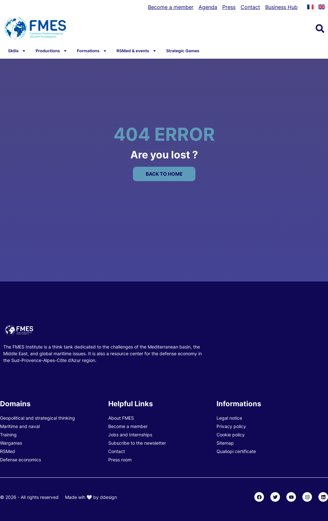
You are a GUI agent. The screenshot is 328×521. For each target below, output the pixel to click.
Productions (51, 50)
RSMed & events (137, 50)
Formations (92, 50)
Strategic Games (183, 50)
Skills (17, 50)
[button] (320, 28)
